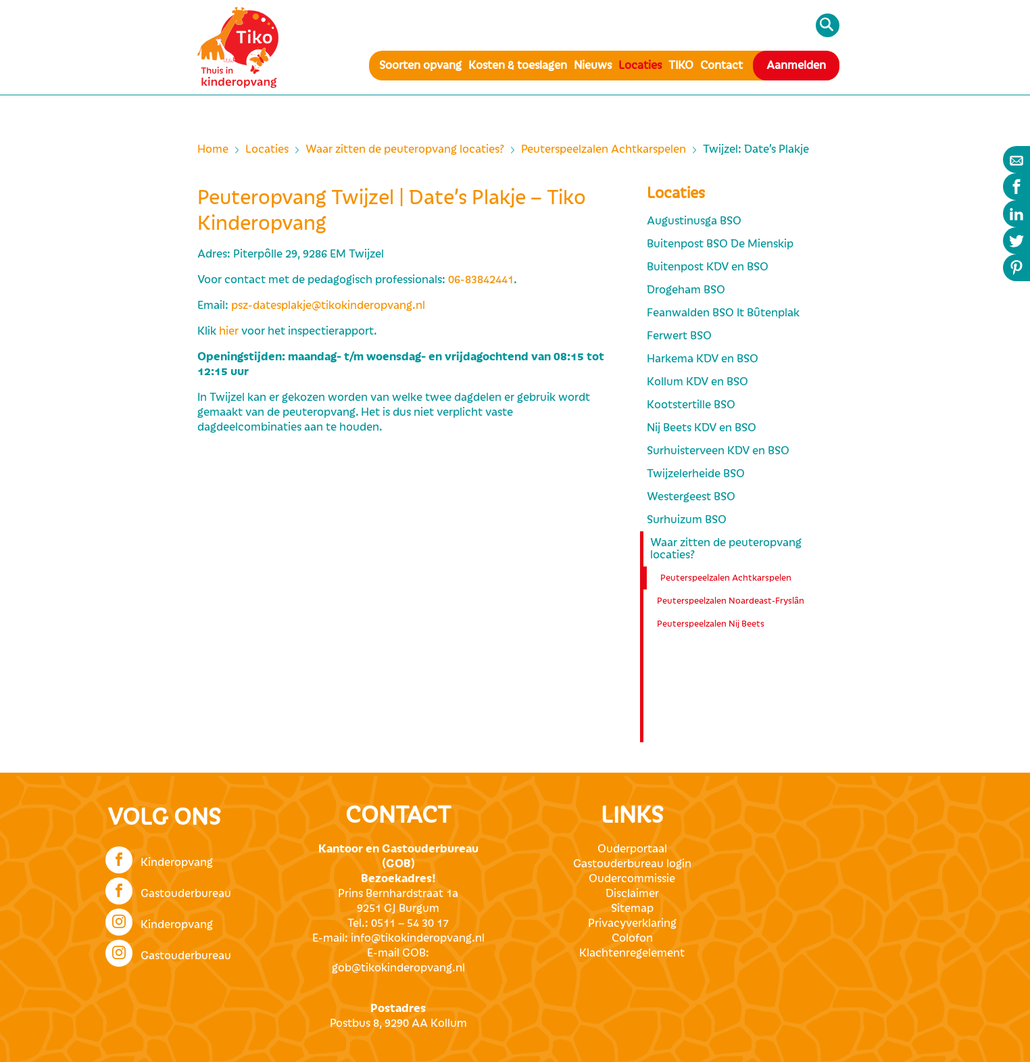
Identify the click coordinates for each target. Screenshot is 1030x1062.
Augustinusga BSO (694, 221)
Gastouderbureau (168, 889)
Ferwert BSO (679, 336)
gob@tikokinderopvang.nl (398, 968)
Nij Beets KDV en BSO (701, 428)
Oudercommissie (632, 879)
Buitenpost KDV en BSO (707, 267)
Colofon (632, 938)
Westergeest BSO (691, 497)
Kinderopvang (159, 858)
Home (212, 149)
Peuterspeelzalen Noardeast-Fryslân (730, 601)
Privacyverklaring (632, 923)
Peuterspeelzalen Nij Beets (710, 624)
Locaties (640, 65)
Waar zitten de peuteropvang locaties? (404, 149)
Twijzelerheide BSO (696, 474)
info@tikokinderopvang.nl (418, 938)
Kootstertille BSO (691, 405)
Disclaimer (632, 894)
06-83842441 (481, 280)
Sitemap (632, 908)
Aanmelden (796, 65)
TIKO (680, 65)
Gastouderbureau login (632, 864)
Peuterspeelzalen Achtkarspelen (603, 149)
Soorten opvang (420, 65)
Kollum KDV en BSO (697, 382)
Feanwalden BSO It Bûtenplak (723, 313)
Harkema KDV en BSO (702, 359)
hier (229, 331)
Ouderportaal (632, 849)
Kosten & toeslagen (517, 65)
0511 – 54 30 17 (410, 923)
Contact (721, 65)
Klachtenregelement (632, 953)
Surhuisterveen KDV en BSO (718, 451)
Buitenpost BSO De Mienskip (720, 244)
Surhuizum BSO (687, 520)
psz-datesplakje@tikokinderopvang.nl (328, 305)
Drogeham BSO (686, 290)
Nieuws (593, 65)
